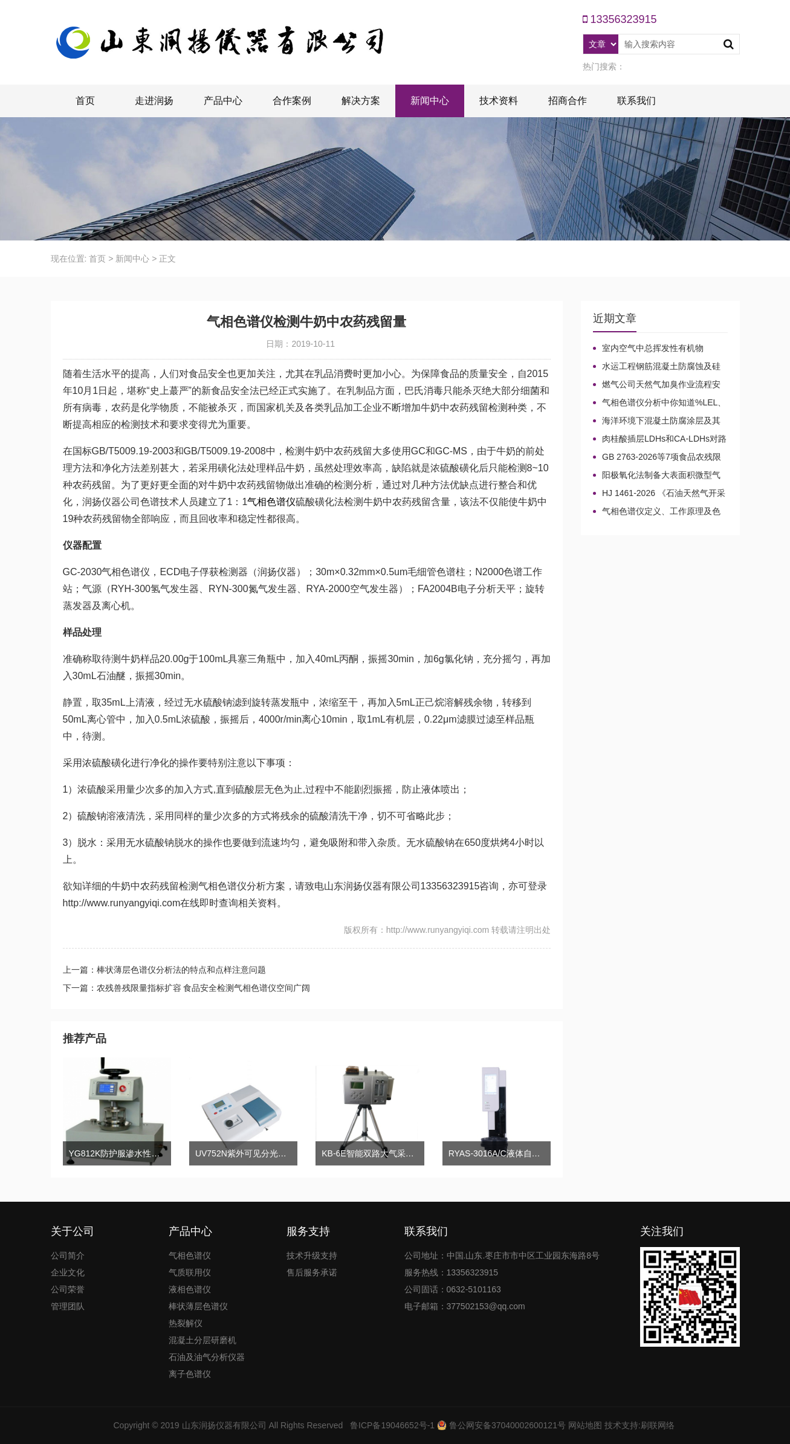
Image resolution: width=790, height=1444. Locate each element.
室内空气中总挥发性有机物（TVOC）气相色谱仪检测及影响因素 (660, 348)
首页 (85, 100)
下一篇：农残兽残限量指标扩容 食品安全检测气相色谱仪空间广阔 (187, 988)
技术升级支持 (312, 1255)
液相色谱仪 (190, 1289)
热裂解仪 (185, 1323)
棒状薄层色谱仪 (198, 1306)
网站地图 (585, 1425)
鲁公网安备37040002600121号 (506, 1425)
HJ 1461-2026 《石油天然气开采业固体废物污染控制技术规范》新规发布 (659, 493)
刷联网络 (658, 1425)
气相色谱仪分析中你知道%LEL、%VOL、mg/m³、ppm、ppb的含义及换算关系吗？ (659, 403)
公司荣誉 (68, 1289)
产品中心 (223, 100)
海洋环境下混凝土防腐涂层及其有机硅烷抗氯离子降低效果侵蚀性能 (656, 421)
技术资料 (498, 100)
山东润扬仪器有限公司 (224, 1425)
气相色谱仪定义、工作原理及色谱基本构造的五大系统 (656, 511)
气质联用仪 (190, 1272)
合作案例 (292, 100)
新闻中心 (429, 100)
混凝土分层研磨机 (202, 1340)
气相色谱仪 (271, 502)
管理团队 (68, 1306)
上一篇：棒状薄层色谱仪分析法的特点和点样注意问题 (164, 970)
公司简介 (68, 1255)
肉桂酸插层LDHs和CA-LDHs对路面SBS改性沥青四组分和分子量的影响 (660, 439)
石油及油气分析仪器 (207, 1357)
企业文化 (68, 1272)
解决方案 (361, 100)
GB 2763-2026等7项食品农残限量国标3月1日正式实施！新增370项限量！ (660, 457)
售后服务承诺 (312, 1272)
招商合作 (567, 100)
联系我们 (636, 100)
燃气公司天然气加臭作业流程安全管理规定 (656, 384)
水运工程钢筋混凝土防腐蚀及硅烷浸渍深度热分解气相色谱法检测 (656, 366)
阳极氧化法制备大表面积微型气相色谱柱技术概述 (656, 475)
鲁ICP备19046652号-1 (392, 1425)
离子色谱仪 (190, 1374)
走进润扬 (154, 100)
